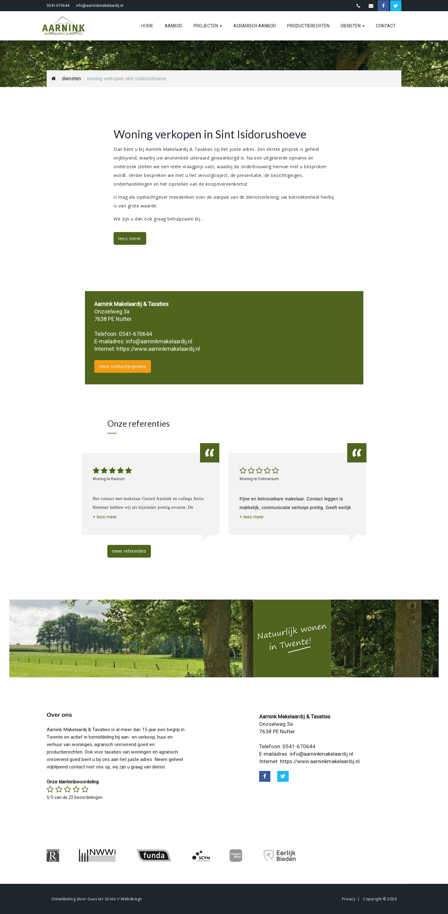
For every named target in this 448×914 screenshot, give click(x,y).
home (147, 25)
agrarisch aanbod (254, 25)
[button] (105, 517)
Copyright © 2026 (380, 899)
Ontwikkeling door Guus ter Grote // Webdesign (96, 899)
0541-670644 (58, 5)
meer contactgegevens (122, 366)
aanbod (173, 25)
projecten (208, 25)
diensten (353, 25)
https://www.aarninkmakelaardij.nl (158, 349)
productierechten (308, 25)
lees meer (130, 238)
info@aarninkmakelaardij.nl (99, 5)
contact (386, 25)
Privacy (349, 899)
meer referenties (129, 551)
